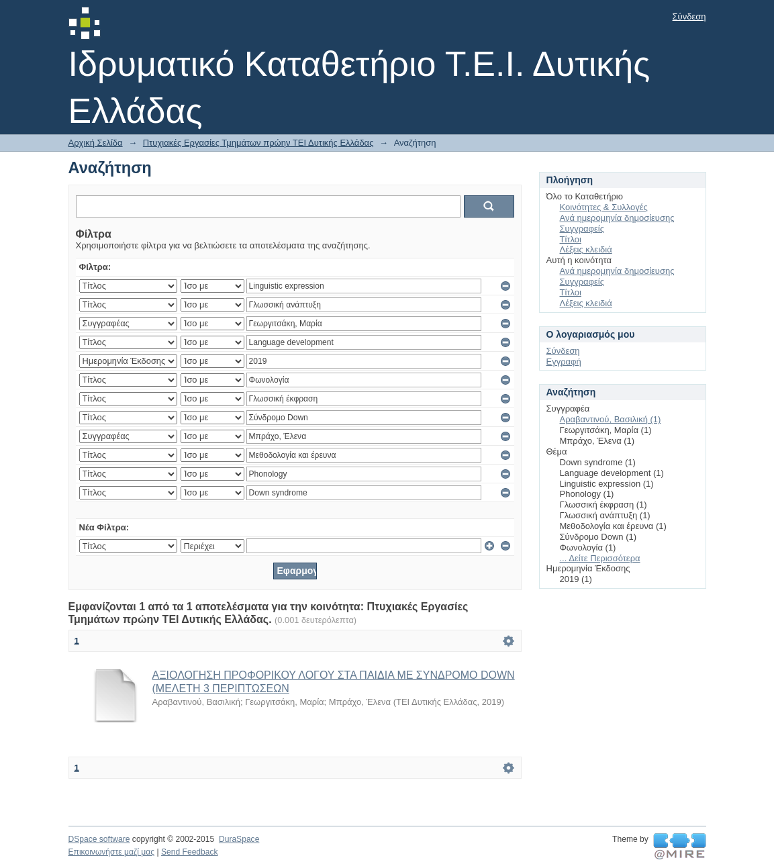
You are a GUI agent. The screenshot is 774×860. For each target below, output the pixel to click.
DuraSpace (239, 839)
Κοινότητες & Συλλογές (604, 207)
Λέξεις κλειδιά (586, 249)
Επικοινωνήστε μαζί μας (111, 852)
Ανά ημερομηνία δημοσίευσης (617, 218)
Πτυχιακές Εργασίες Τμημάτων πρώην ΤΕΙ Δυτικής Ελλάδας (258, 143)
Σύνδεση (689, 16)
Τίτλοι (570, 239)
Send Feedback (189, 852)
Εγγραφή (563, 361)
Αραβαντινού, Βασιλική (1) (610, 419)
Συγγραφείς (582, 229)
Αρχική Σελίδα (95, 143)
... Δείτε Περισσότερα (600, 558)
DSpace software (99, 839)
